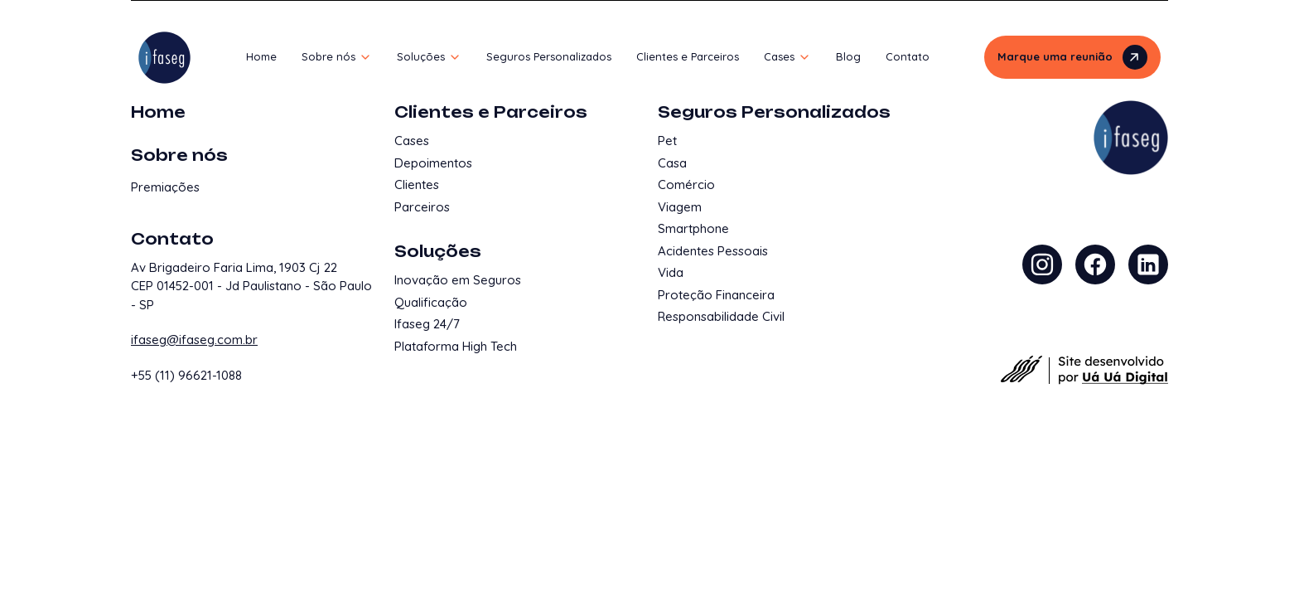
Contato (908, 56)
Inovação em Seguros (457, 280)
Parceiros (422, 207)
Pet (667, 140)
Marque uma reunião (1072, 57)
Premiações (165, 187)
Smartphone (693, 228)
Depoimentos (433, 163)
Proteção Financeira (716, 295)
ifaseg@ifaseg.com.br (194, 339)
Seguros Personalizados (548, 56)
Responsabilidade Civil (721, 316)
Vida (670, 272)
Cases (411, 140)
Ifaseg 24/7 (427, 324)
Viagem (680, 207)
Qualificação (430, 302)
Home (261, 56)
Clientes (416, 184)
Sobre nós (179, 155)
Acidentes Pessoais (713, 251)
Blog (848, 56)
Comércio (686, 184)
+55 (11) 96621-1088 (186, 375)
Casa (672, 163)
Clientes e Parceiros (687, 56)
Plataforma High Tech (455, 346)
